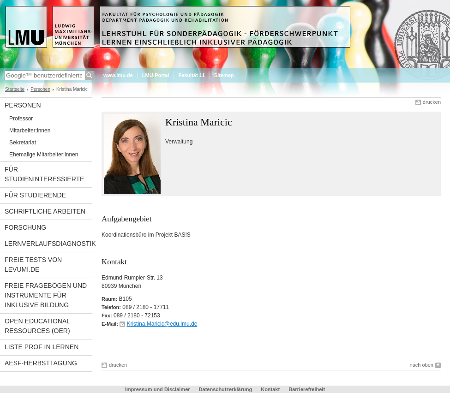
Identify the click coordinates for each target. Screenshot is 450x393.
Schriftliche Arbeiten (45, 211)
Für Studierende (35, 195)
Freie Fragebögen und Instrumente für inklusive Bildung (46, 295)
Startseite (14, 89)
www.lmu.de (118, 75)
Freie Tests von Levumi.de (33, 264)
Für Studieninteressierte (44, 174)
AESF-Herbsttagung (41, 363)
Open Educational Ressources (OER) (37, 325)
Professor (21, 118)
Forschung (25, 227)
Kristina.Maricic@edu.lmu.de (161, 324)
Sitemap (224, 75)
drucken (432, 102)
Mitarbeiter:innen (29, 130)
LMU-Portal (155, 75)
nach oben (421, 365)
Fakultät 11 (191, 75)
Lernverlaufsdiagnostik (48, 243)
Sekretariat (22, 142)
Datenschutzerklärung (225, 389)
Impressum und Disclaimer (157, 389)
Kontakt (270, 389)
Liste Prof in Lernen (41, 347)
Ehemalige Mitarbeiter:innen (43, 154)
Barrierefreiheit (306, 389)
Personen (40, 89)
